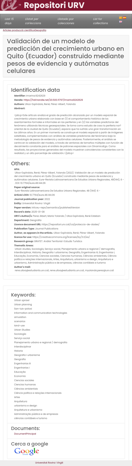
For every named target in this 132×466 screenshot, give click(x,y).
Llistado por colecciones (66, 21)
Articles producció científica (19, 30)
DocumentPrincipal (25, 433)
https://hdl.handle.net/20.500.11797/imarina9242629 (53, 100)
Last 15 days (9, 21)
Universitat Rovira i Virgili (49, 462)
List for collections (100, 21)
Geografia (40, 30)
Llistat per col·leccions (33, 21)
